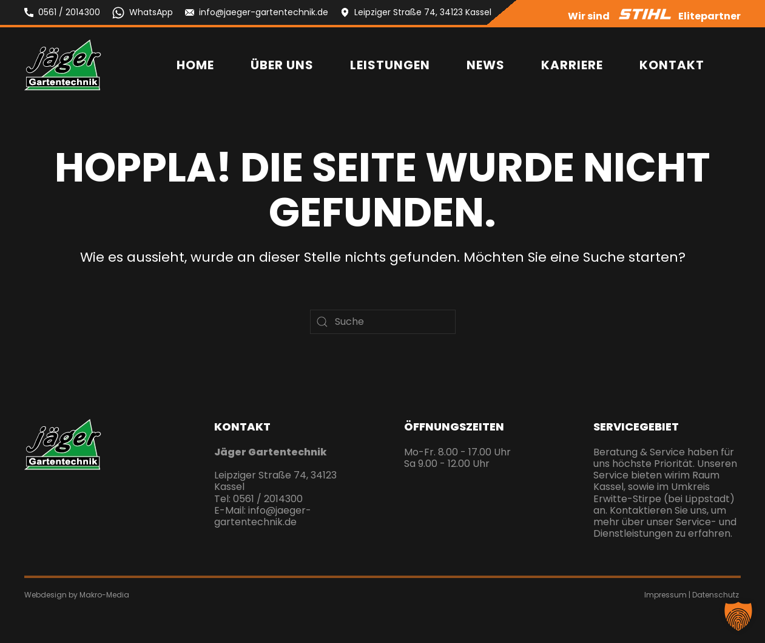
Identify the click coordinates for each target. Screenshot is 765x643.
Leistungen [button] (390, 64)
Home (195, 64)
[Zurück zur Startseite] (62, 64)
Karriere (572, 64)
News (486, 64)
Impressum (665, 595)
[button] (738, 616)
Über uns (282, 64)
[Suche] (383, 322)
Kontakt (671, 64)
